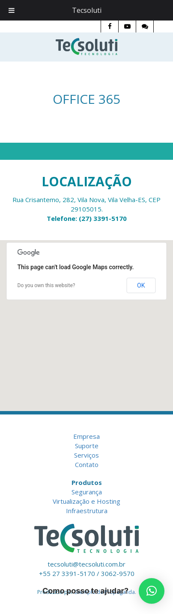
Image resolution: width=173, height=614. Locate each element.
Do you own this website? (46, 285)
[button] (151, 591)
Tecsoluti (86, 10)
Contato (86, 464)
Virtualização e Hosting (86, 501)
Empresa (86, 436)
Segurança (87, 492)
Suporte (86, 445)
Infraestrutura (86, 510)
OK (141, 285)
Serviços (86, 455)
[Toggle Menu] (11, 10)
